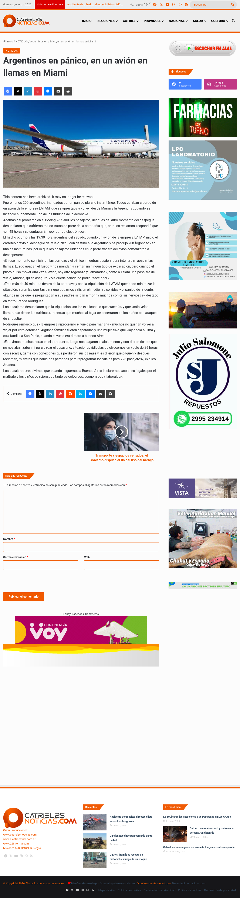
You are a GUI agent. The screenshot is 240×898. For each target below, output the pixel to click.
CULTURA (218, 21)
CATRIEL (129, 21)
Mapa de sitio (106, 890)
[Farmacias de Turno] (203, 136)
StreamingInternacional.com (189, 883)
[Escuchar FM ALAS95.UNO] (203, 48)
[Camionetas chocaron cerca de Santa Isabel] (95, 841)
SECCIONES (105, 21)
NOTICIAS (22, 41)
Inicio (8, 41)
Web (87, 557)
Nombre (9, 539)
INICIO (86, 21)
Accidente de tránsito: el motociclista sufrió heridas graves (103, 4)
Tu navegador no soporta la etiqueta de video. (203, 458)
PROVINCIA (152, 21)
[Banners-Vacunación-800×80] (203, 588)
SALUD (198, 21)
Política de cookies (129, 890)
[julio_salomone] (203, 428)
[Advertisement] (81, 690)
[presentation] (35, 580)
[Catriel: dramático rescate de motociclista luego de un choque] (95, 860)
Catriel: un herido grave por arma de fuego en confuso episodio (199, 847)
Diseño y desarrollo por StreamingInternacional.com (103, 883)
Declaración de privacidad (159, 890)
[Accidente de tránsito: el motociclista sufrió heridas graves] (95, 822)
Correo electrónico (15, 557)
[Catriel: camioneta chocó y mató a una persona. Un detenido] (175, 834)
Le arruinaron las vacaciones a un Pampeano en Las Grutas (197, 816)
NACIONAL (177, 21)
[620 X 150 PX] (81, 631)
